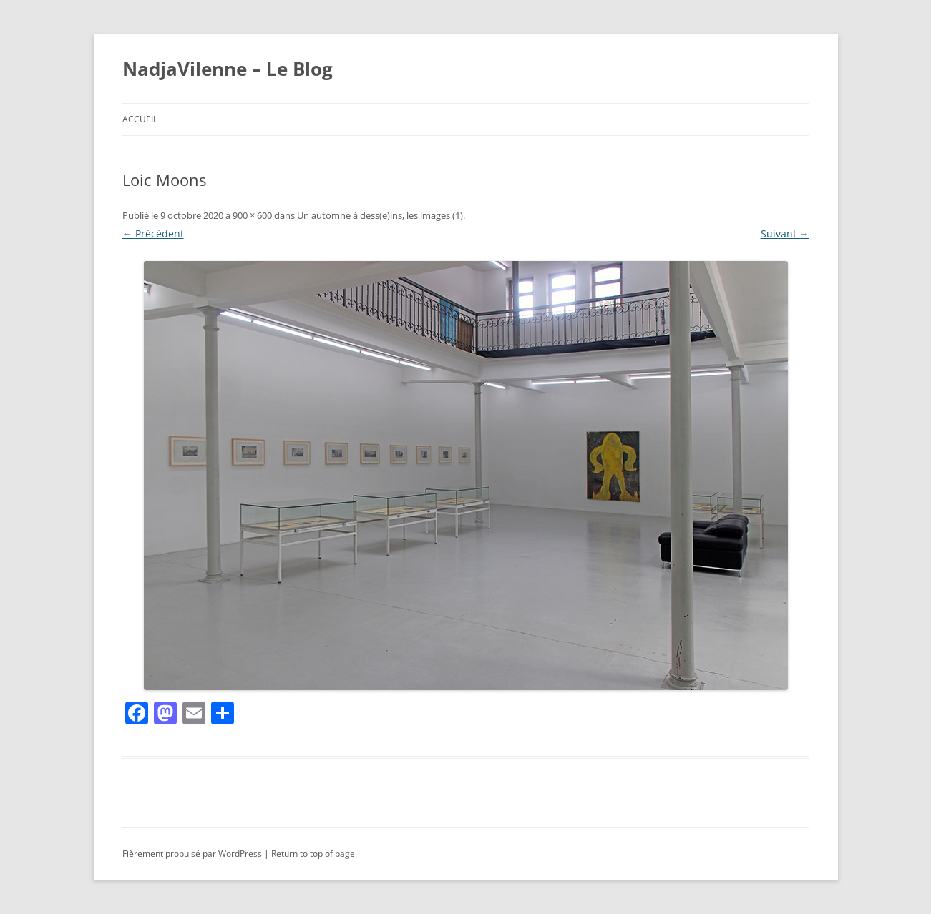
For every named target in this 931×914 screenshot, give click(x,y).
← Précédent (153, 233)
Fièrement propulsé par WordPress (192, 853)
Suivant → (785, 233)
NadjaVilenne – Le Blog (227, 69)
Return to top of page (313, 853)
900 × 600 (252, 215)
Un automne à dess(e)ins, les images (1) (380, 215)
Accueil (139, 119)
